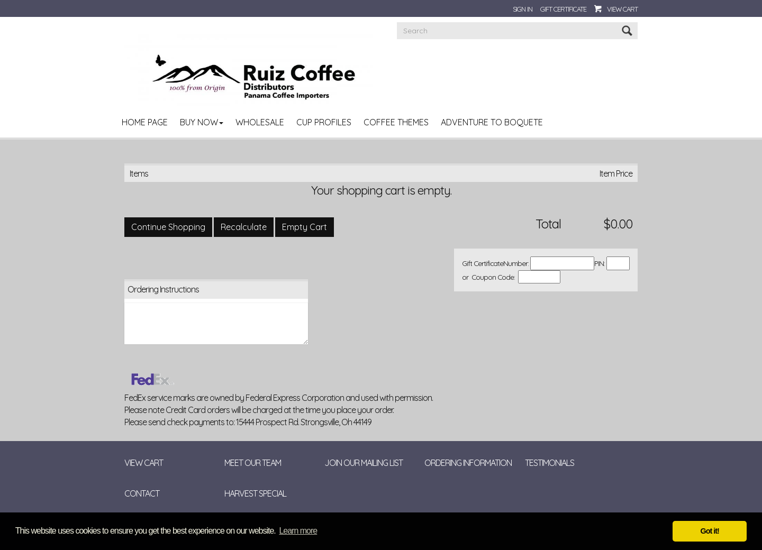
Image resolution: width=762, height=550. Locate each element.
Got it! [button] (710, 531)
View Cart (622, 9)
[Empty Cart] (304, 227)
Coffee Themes (396, 122)
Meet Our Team (252, 462)
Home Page (145, 122)
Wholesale (259, 122)
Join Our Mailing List (363, 462)
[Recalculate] (244, 227)
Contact (141, 493)
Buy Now (201, 122)
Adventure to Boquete (492, 122)
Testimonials (549, 462)
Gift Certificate (563, 9)
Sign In (522, 9)
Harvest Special (255, 493)
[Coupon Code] (539, 276)
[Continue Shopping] (168, 227)
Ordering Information (468, 462)
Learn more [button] (298, 530)
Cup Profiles (323, 122)
